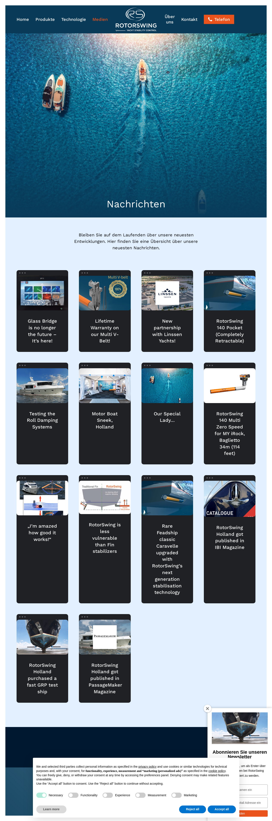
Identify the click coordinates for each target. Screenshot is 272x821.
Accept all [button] (222, 809)
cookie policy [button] (217, 771)
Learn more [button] (51, 809)
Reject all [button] (192, 809)
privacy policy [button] (147, 766)
